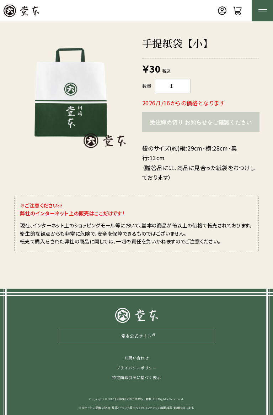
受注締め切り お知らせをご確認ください (201, 122)
